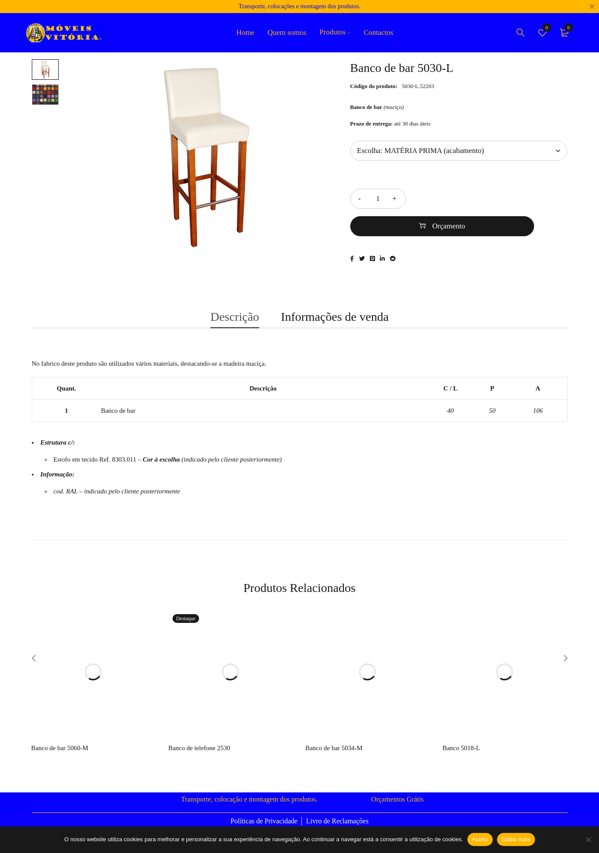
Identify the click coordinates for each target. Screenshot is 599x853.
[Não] (588, 839)
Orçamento (497, 198)
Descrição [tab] (234, 312)
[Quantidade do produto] (378, 199)
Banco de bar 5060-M (59, 747)
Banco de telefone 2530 (199, 747)
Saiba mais (516, 839)
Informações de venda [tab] (335, 312)
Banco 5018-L (461, 747)
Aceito (480, 839)
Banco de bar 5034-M (333, 747)
